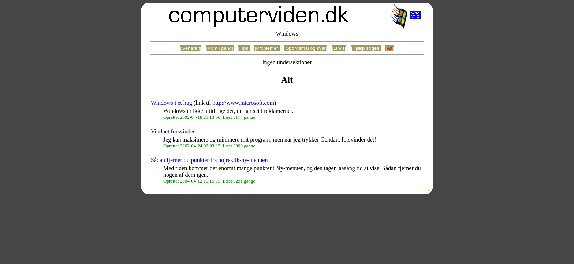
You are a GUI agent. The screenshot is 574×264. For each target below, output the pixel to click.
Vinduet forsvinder (173, 131)
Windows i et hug (171, 103)
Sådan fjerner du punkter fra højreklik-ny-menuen (209, 160)
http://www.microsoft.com (243, 103)
